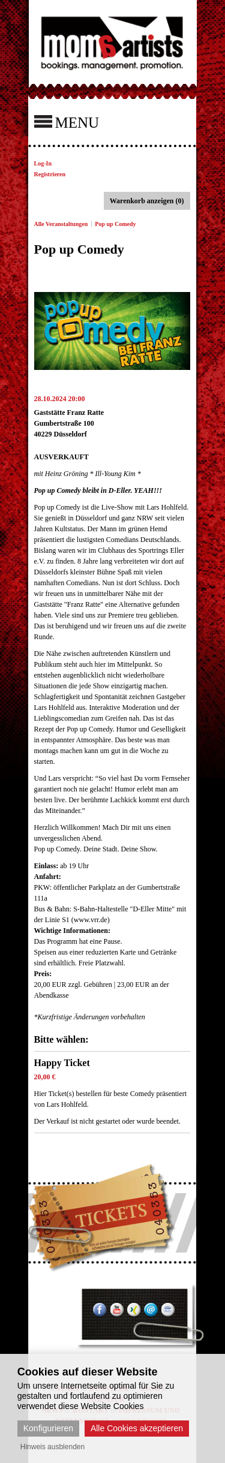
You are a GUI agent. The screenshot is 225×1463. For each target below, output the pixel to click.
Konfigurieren (48, 1428)
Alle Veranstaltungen (61, 224)
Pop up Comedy (115, 224)
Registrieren (50, 174)
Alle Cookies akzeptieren (137, 1428)
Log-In (43, 163)
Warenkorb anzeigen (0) (147, 201)
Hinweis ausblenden (52, 1447)
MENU (67, 121)
